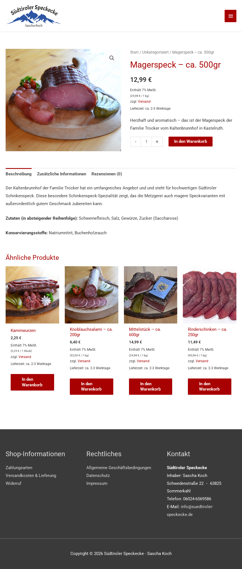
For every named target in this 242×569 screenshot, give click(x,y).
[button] (112, 58)
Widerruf (13, 483)
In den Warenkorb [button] (32, 382)
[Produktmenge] (146, 142)
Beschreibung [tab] (19, 173)
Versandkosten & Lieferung (31, 475)
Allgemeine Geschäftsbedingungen (118, 468)
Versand (144, 102)
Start (134, 52)
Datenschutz (98, 475)
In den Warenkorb (190, 141)
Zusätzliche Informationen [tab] (61, 173)
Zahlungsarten (19, 468)
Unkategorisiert (155, 52)
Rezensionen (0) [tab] (106, 173)
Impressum (96, 483)
